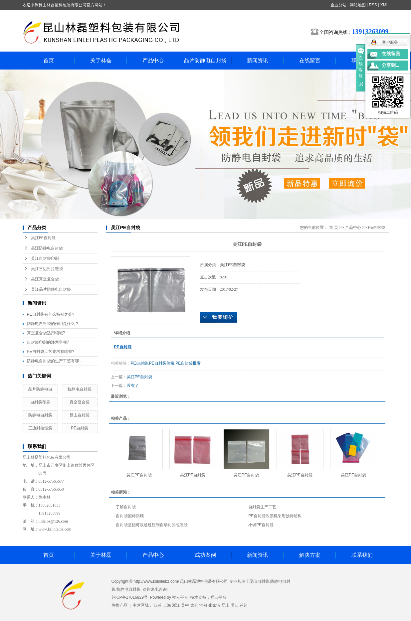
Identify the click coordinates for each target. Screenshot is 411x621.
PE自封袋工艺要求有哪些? (51, 351)
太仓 (194, 605)
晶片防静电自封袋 (205, 60)
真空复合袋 (80, 402)
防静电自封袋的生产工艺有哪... (54, 361)
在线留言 (309, 60)
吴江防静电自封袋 (47, 248)
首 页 (333, 227)
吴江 (235, 605)
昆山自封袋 (80, 415)
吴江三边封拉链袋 (47, 268)
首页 (48, 60)
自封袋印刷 (40, 402)
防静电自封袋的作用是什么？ (53, 323)
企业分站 (338, 5)
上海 (167, 605)
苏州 (244, 605)
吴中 (185, 605)
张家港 (214, 605)
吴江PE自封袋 (43, 237)
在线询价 (218, 317)
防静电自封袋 (40, 415)
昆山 (226, 605)
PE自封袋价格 (161, 363)
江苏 (158, 605)
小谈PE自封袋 (261, 525)
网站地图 (358, 5)
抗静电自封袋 (80, 389)
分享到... (390, 65)
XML (384, 5)
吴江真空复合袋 (45, 279)
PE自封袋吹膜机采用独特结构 (275, 516)
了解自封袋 (126, 507)
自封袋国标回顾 (130, 516)
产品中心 (153, 60)
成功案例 (205, 555)
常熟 (203, 605)
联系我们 (362, 555)
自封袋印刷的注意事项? (48, 342)
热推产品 (119, 605)
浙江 (176, 605)
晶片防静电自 (40, 389)
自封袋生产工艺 (262, 507)
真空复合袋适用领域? (46, 333)
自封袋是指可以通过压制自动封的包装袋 (152, 525)
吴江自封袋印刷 (45, 258)
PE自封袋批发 (188, 363)
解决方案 (309, 555)
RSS (373, 5)
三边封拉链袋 (40, 428)
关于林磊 (100, 60)
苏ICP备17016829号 (129, 597)
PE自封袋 (79, 428)
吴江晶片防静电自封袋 (51, 289)
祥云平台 (180, 597)
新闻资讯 (257, 60)
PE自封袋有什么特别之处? (51, 314)
